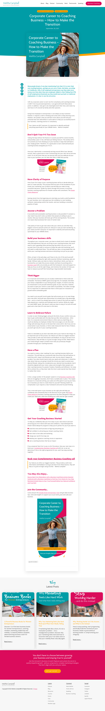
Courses (50, 693)
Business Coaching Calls (67, 377)
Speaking (80, 3)
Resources (50, 691)
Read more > (8, 641)
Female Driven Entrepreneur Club (49, 493)
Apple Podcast (88, 698)
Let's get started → (52, 671)
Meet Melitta (69, 686)
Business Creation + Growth (45, 11)
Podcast (52, 3)
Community (59, 3)
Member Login (51, 703)
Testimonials (72, 3)
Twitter (86, 691)
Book (66, 3)
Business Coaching (94, 3)
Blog (47, 3)
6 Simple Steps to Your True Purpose (44, 481)
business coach (32, 265)
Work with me (70, 689)
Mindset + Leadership (61, 11)
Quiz (49, 698)
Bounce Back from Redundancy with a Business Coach (44, 477)
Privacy (35, 689)
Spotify (86, 696)
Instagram (87, 689)
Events (49, 696)
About (42, 3)
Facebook (87, 686)
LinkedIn (87, 693)
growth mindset (33, 561)
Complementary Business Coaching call (46, 448)
